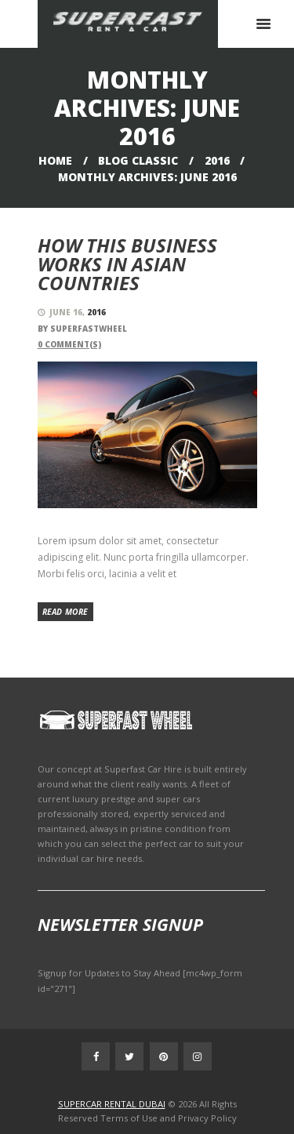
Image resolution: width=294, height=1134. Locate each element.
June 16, (77, 312)
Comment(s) (69, 344)
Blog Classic (138, 160)
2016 (217, 160)
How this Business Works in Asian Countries (127, 264)
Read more (65, 611)
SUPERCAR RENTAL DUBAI (111, 1104)
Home (55, 160)
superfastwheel (88, 328)
